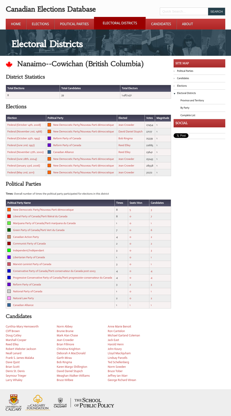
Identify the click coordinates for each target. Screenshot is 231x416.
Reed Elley (124, 145)
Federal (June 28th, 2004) (22, 159)
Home (16, 24)
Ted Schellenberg (118, 362)
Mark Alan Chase (67, 335)
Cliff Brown (13, 331)
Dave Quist (13, 362)
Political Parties (74, 24)
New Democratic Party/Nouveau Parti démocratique (83, 124)
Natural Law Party (23, 298)
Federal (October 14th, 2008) (24, 124)
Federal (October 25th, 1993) (23, 138)
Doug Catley (13, 335)
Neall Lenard (13, 353)
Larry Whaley (14, 380)
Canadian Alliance (63, 152)
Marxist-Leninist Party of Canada (32, 264)
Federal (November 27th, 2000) (25, 152)
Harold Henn (116, 344)
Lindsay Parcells (117, 358)
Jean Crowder (126, 124)
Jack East (113, 340)
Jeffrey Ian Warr (118, 375)
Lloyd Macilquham (119, 353)
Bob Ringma (125, 138)
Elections (40, 24)
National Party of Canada (27, 291)
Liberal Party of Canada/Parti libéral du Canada (40, 216)
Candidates (161, 24)
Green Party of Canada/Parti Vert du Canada (38, 230)
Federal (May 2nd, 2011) (20, 172)
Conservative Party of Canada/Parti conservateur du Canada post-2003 (54, 271)
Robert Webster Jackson (21, 349)
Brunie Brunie (65, 331)
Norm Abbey (65, 326)
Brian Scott (13, 366)
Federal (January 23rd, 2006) (23, 165)
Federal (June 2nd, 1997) (21, 145)
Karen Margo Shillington (72, 366)
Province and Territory (192, 100)
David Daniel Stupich (130, 131)
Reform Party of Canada (67, 138)
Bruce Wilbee (65, 380)
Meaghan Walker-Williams (73, 375)
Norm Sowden (117, 366)
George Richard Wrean (122, 380)
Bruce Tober (115, 371)
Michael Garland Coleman (124, 335)
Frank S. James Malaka (20, 358)
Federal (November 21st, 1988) (24, 131)
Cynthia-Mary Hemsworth (22, 326)
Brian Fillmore (65, 344)
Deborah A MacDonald (71, 353)
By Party (184, 107)
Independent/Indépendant (28, 250)
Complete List (187, 115)
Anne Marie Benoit (119, 326)
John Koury (115, 349)
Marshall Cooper (16, 340)
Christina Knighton (68, 349)
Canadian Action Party (26, 237)
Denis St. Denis (15, 371)
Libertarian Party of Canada (29, 257)
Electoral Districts (120, 23)
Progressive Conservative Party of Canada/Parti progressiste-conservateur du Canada (62, 277)
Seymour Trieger (16, 375)
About (187, 24)
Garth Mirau (64, 358)
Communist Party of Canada (29, 243)
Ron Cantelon (116, 331)
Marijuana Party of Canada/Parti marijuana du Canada (44, 223)
